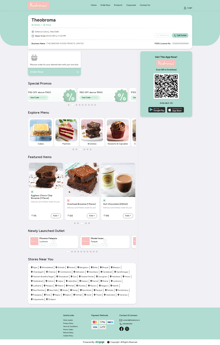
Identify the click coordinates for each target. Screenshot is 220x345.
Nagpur (103, 286)
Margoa (48, 286)
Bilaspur (115, 267)
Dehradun (79, 272)
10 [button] (97, 251)
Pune (47, 295)
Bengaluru (82, 267)
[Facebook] (121, 329)
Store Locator (68, 320)
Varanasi (122, 295)
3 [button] (76, 105)
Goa (74, 276)
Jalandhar (71, 281)
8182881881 (125, 324)
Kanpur (83, 281)
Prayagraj (36, 295)
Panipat (98, 290)
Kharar (104, 281)
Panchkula (85, 290)
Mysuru (92, 286)
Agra (34, 267)
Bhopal (104, 267)
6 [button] (86, 105)
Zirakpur (51, 299)
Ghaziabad (62, 276)
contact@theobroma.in (129, 320)
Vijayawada (37, 299)
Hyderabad (37, 281)
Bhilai (94, 267)
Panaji (74, 290)
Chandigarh (37, 272)
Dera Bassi (92, 272)
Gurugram (101, 276)
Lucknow (116, 281)
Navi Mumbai (38, 290)
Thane (98, 295)
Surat (87, 295)
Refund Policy (68, 333)
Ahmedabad (46, 267)
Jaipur (59, 281)
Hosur (126, 276)
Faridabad (106, 272)
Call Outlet (180, 35)
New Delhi (52, 290)
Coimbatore (64, 272)
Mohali (70, 286)
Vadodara (109, 295)
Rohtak (77, 295)
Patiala (109, 290)
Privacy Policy (68, 323)
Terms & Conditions (70, 326)
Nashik (114, 286)
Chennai (50, 272)
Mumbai (81, 286)
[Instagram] (127, 329)
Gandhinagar (121, 272)
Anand (71, 267)
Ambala (60, 267)
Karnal (94, 281)
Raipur (57, 295)
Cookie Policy (68, 336)
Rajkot (67, 295)
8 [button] (92, 105)
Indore (49, 281)
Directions (163, 35)
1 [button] (68, 105)
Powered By (94, 342)
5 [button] (83, 105)
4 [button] (80, 105)
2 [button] (72, 105)
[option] (53, 95)
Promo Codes (68, 330)
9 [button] (95, 105)
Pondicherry (122, 290)
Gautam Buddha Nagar (42, 276)
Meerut (59, 286)
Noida (64, 290)
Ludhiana (36, 286)
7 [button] (89, 105)
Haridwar (115, 276)
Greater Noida (86, 276)
